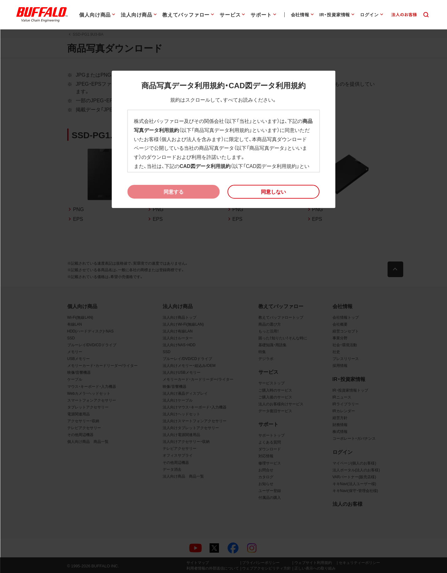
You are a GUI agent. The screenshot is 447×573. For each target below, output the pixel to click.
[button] (273, 192)
